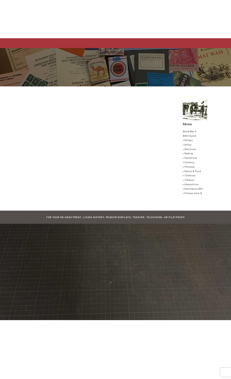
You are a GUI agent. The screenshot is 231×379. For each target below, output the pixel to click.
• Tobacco (188, 179)
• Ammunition (191, 184)
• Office (187, 144)
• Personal (189, 166)
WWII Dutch (189, 135)
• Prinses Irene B (192, 193)
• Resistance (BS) (193, 188)
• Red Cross (189, 149)
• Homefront (190, 157)
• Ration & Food (192, 171)
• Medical (188, 153)
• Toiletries (189, 175)
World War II (189, 131)
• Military (188, 140)
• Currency (188, 162)
